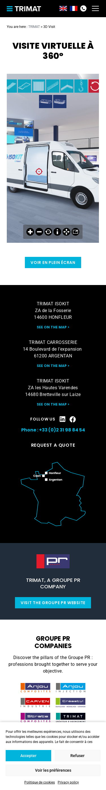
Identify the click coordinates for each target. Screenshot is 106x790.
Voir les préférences (53, 770)
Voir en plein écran (53, 262)
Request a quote (53, 445)
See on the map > (53, 327)
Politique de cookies (39, 782)
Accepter (28, 755)
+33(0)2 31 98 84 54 (83, 8)
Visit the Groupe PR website (53, 603)
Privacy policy (68, 782)
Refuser (77, 755)
